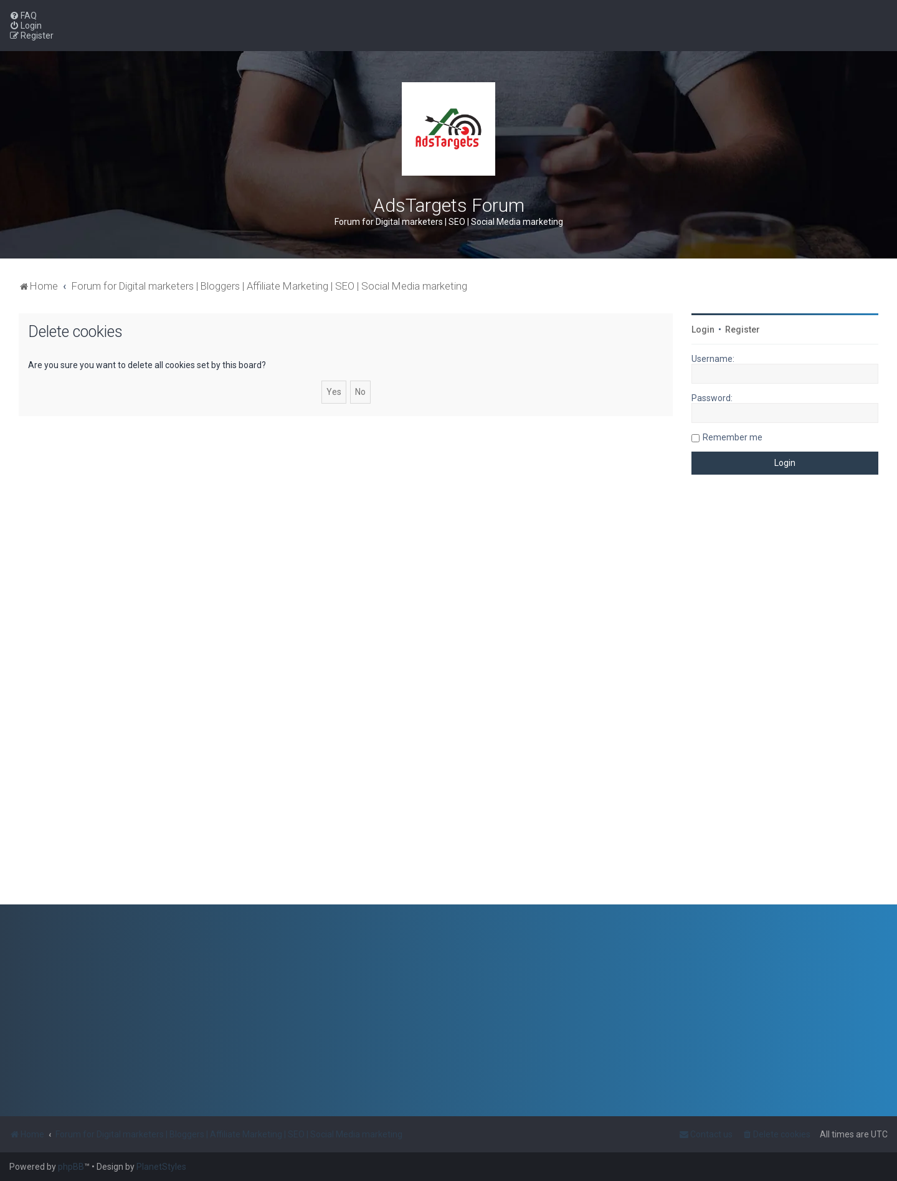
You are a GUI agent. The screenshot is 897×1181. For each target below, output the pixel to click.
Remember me (732, 437)
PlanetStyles (161, 1167)
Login (702, 329)
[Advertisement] (784, 699)
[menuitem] (23, 16)
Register (742, 329)
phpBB (71, 1167)
